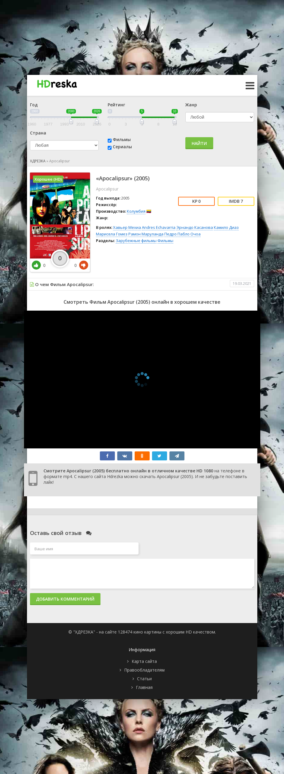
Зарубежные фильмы (136, 240)
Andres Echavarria (158, 227)
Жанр (191, 105)
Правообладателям (144, 670)
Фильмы (122, 139)
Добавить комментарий (65, 599)
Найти (199, 143)
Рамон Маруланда (145, 234)
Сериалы (122, 146)
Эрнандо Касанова (194, 227)
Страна (38, 133)
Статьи (144, 678)
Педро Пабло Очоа (182, 234)
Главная (144, 687)
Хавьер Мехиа (127, 227)
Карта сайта (144, 661)
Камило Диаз (226, 227)
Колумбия (136, 211)
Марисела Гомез (111, 234)
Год (34, 105)
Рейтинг (116, 105)
